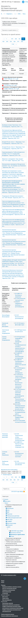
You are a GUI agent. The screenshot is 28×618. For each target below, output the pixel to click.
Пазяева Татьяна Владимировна (6, 338)
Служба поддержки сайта (8, 575)
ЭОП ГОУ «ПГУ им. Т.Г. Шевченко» (10, 2)
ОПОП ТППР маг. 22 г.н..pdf (11, 79)
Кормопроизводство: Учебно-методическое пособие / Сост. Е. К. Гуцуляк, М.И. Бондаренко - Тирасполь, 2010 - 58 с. (13, 153)
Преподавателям (6, 591)
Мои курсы (5, 596)
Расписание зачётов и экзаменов (10, 604)
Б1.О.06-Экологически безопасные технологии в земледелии (18, 384)
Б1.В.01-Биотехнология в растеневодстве (19, 316)
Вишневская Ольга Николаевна (9, 469)
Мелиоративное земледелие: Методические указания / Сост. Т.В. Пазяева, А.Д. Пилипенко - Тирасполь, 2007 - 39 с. (14, 165)
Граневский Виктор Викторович (5, 324)
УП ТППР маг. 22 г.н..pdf (10, 85)
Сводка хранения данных (7, 614)
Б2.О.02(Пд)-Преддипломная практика (19, 417)
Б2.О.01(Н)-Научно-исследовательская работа (20, 412)
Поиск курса (5, 598)
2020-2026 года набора (19, 14)
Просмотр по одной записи (25, 14)
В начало (2, 14)
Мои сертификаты (7, 600)
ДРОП (8, 527)
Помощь (3, 585)
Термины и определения (8, 590)
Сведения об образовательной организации (9, 14)
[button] (14, 475)
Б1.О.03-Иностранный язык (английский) (20, 463)
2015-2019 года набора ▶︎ (18, 491)
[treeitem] (14, 533)
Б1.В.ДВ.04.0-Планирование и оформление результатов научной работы (20, 363)
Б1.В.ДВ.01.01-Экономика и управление (18, 295)
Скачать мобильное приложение (9, 616)
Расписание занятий (7, 603)
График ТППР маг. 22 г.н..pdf (11, 88)
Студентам (5, 593)
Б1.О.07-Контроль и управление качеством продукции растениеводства (20, 393)
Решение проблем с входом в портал (11, 586)
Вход (2, 580)
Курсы (4, 14)
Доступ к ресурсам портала (9, 588)
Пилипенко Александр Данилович (5, 435)
